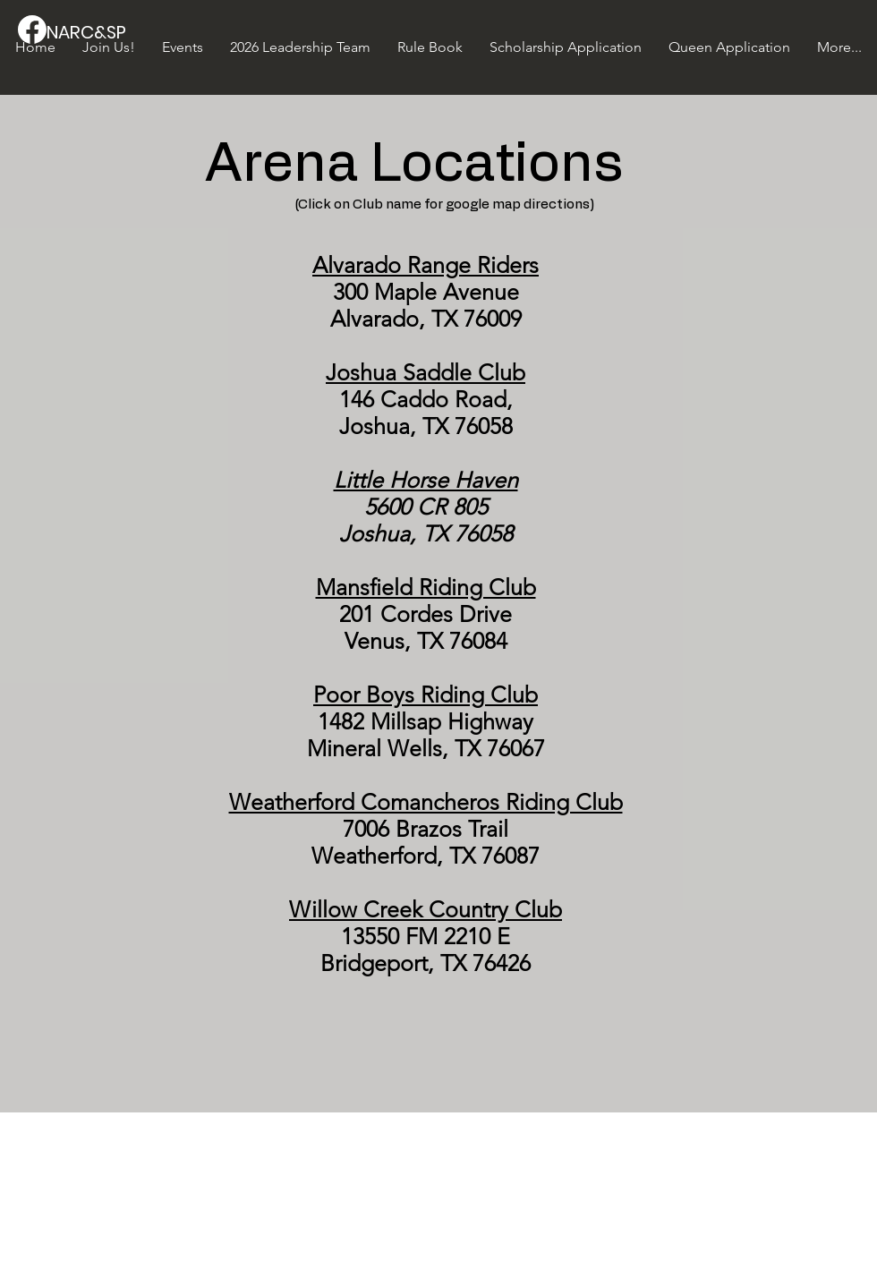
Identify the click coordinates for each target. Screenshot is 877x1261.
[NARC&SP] (107, 32)
